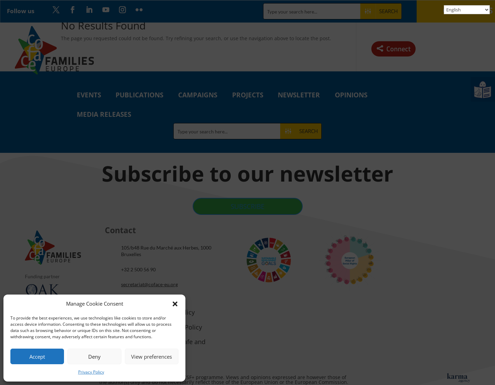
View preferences (151, 356)
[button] (175, 303)
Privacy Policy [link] (91, 372)
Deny (94, 356)
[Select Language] (467, 9)
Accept (37, 356)
